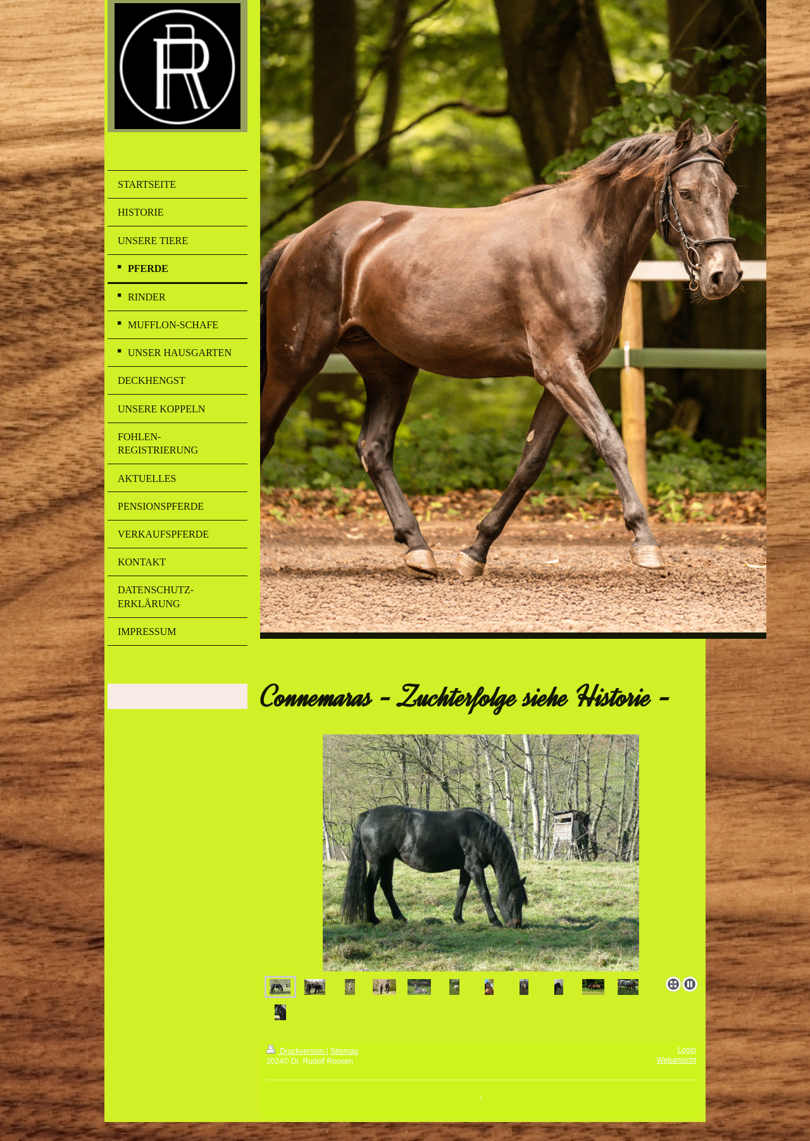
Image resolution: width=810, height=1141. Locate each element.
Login (687, 1049)
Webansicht (676, 1060)
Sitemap (344, 1051)
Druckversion (296, 1051)
